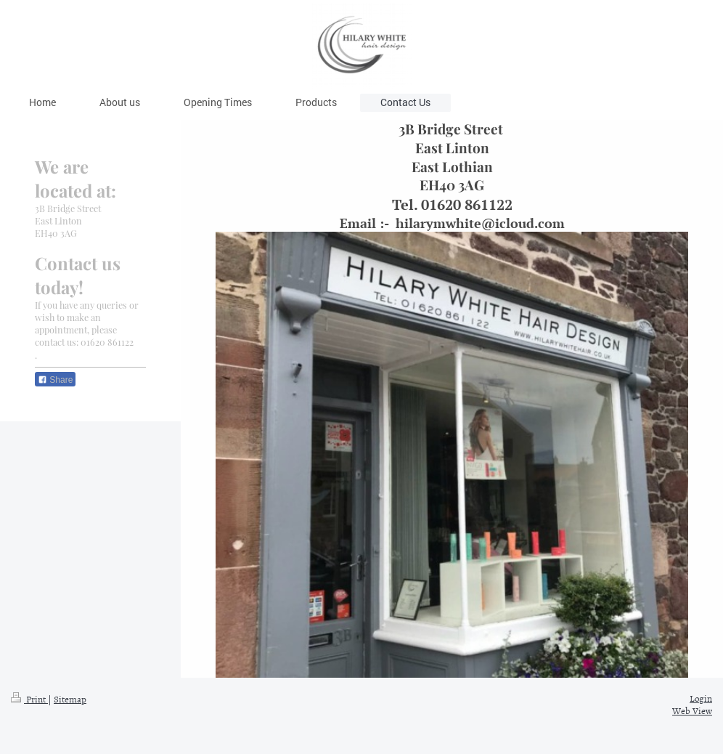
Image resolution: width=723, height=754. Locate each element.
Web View (692, 710)
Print (29, 699)
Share (55, 380)
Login (701, 698)
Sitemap (70, 699)
